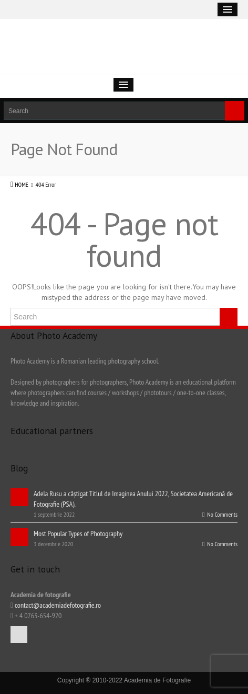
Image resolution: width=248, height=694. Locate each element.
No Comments (219, 514)
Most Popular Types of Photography (78, 533)
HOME (21, 184)
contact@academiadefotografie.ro (57, 605)
